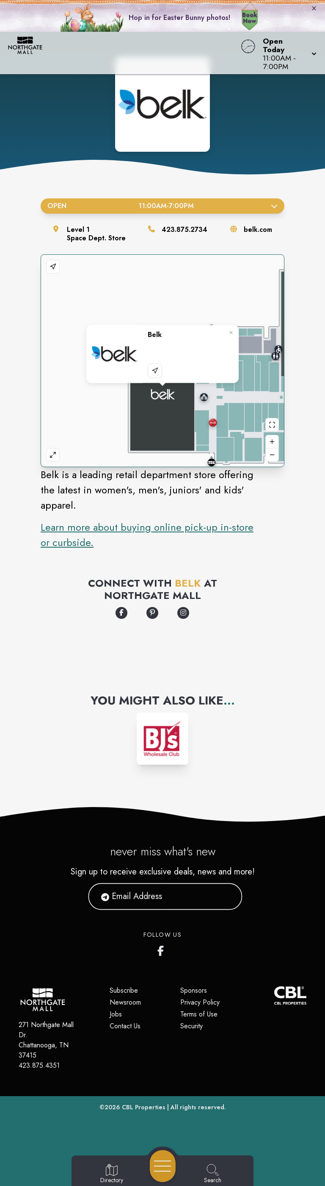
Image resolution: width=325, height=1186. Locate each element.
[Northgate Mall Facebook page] (162, 949)
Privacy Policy (200, 1002)
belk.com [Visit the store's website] (258, 229)
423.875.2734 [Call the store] (184, 229)
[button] (287, 53)
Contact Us (125, 1026)
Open (162, 206)
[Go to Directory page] (112, 1174)
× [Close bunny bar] (314, 8)
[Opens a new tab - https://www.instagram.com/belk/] (183, 613)
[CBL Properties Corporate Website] (274, 995)
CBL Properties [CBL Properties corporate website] (143, 1107)
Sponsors (193, 990)
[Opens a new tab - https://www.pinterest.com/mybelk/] (152, 613)
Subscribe (124, 990)
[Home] (123, 53)
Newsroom (125, 1002)
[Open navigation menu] (163, 1166)
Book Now (249, 18)
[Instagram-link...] (162, 738)
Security (191, 1026)
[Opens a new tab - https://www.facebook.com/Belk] (121, 613)
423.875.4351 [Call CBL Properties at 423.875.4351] (39, 1065)
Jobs (116, 1014)
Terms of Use (199, 1014)
